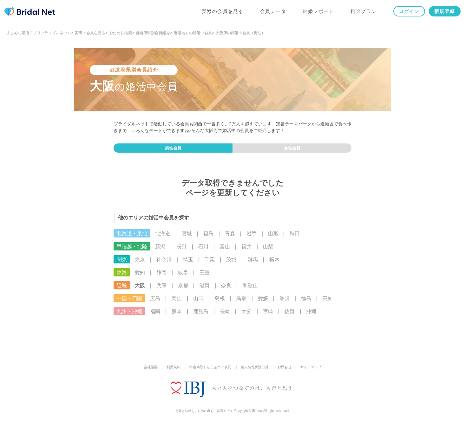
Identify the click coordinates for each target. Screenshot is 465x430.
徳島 (306, 302)
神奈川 (164, 263)
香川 (284, 302)
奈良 (226, 289)
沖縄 (311, 315)
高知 (328, 302)
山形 (273, 237)
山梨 (268, 250)
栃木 (274, 263)
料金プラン (362, 13)
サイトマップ (316, 371)
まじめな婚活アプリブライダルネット (38, 33)
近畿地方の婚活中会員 (193, 33)
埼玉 (188, 263)
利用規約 (169, 371)
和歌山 (250, 289)
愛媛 (263, 302)
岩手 (251, 237)
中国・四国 (129, 302)
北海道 (162, 237)
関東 (122, 263)
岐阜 (183, 276)
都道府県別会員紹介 (153, 33)
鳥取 (241, 302)
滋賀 (205, 289)
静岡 (161, 276)
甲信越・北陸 (132, 250)
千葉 (210, 263)
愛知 (140, 276)
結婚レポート (316, 13)
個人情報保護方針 (256, 371)
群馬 (253, 263)
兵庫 (161, 289)
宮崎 (268, 315)
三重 (205, 276)
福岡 (155, 315)
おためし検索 (120, 33)
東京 (140, 263)
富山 (225, 250)
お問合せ (288, 371)
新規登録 (442, 13)
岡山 (177, 302)
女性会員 (292, 150)
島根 (220, 302)
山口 (198, 302)
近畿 (122, 289)
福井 (246, 250)
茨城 (231, 263)
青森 (230, 237)
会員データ (271, 13)
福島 (208, 237)
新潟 (160, 250)
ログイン (407, 13)
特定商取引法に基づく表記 (209, 371)
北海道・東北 (132, 237)
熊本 (177, 315)
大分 (246, 315)
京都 (183, 289)
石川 (203, 250)
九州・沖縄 (129, 315)
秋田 (295, 237)
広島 (155, 302)
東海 (122, 276)
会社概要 (145, 371)
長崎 (225, 315)
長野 (182, 250)
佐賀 (290, 315)
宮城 (187, 237)
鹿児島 (200, 315)
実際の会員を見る (221, 13)
